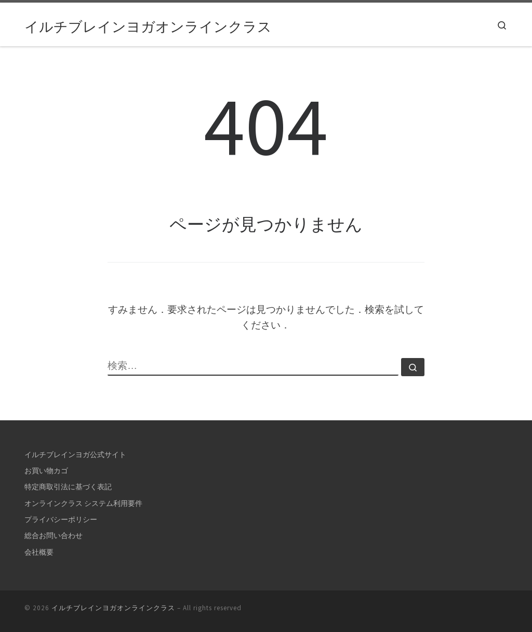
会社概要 (39, 552)
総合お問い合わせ (53, 535)
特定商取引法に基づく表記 (68, 486)
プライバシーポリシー (60, 519)
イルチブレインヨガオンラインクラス (113, 607)
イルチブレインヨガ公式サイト (75, 454)
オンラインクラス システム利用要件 (83, 503)
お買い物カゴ (46, 470)
